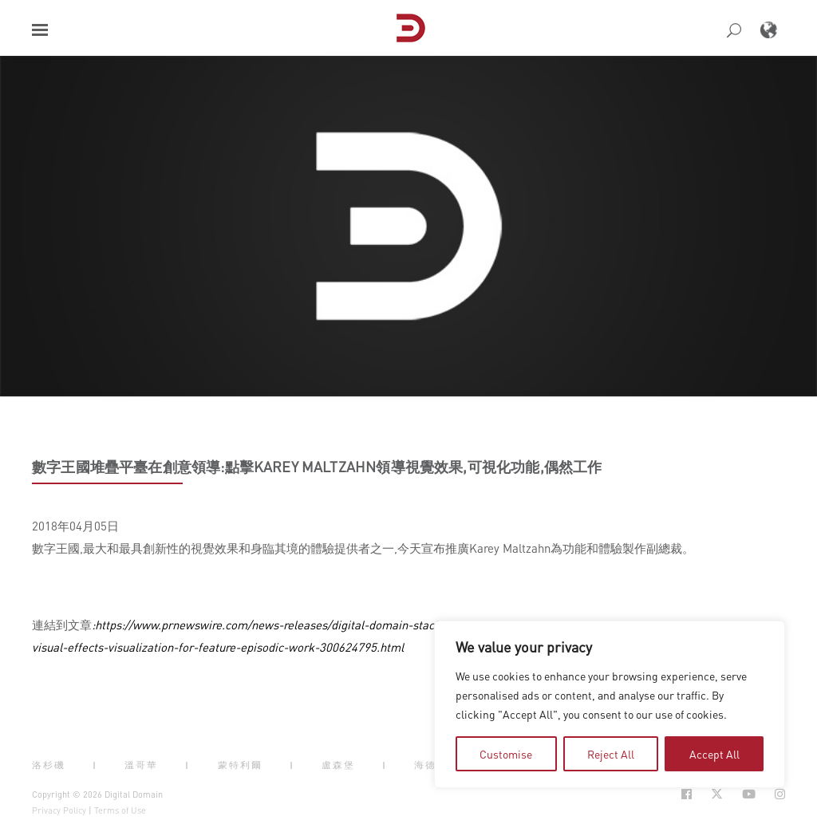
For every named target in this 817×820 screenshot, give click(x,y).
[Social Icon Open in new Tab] (686, 794)
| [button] (95, 765)
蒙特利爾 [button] (240, 765)
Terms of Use (120, 810)
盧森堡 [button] (338, 765)
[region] (609, 704)
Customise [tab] (506, 754)
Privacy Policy (59, 810)
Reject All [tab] (610, 754)
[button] (40, 30)
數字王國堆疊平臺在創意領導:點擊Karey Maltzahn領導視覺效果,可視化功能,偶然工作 (317, 466)
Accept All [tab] (714, 754)
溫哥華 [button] (141, 765)
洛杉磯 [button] (48, 765)
